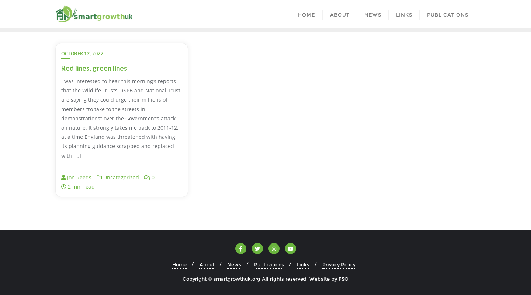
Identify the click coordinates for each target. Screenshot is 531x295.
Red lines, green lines (94, 68)
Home (179, 264)
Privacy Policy (338, 264)
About (206, 264)
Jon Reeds (76, 177)
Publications (269, 264)
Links (303, 264)
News (234, 264)
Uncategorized (118, 177)
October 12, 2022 (82, 53)
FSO (343, 279)
